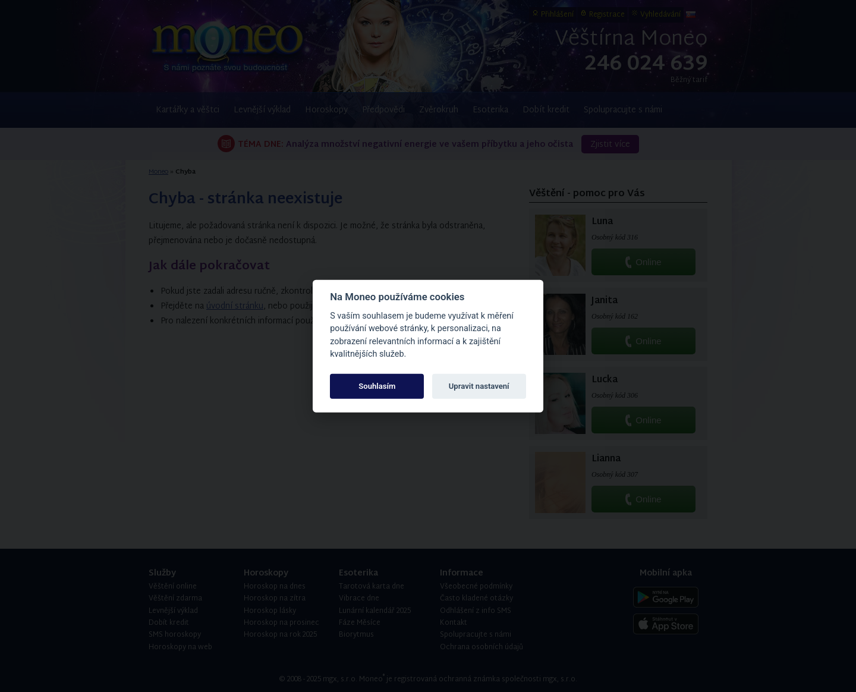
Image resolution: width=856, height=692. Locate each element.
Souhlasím (376, 386)
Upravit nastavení (479, 386)
